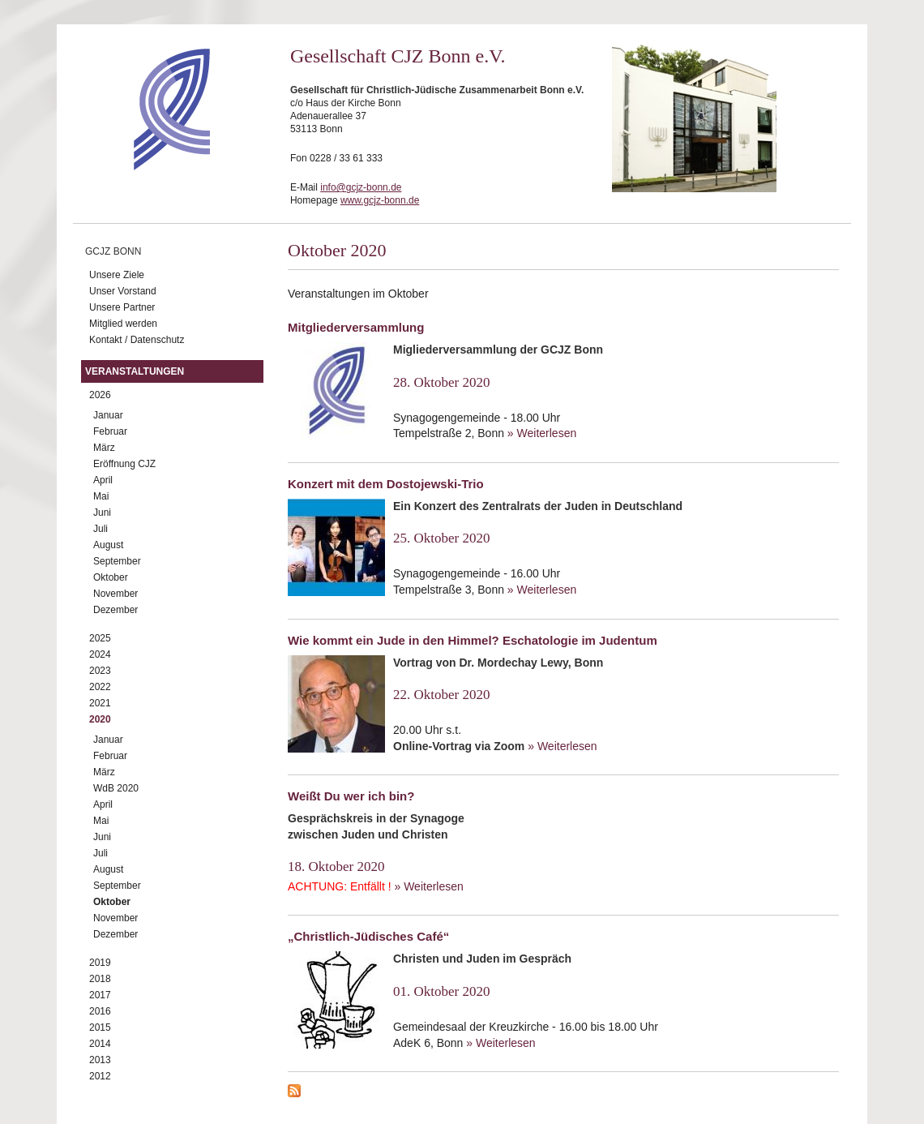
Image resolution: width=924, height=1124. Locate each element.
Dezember (115, 610)
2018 (100, 979)
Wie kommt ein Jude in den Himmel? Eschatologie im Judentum (472, 640)
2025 (100, 638)
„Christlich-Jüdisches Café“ (368, 936)
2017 (100, 995)
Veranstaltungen (134, 371)
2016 (100, 1011)
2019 (100, 962)
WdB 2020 (116, 788)
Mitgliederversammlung (356, 327)
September (117, 561)
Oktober (110, 577)
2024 (100, 654)
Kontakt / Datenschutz (136, 339)
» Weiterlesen (541, 433)
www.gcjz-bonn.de (379, 200)
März (104, 447)
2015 (100, 1027)
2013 (100, 1060)
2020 (100, 719)
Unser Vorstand (122, 291)
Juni (102, 512)
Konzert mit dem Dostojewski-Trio (386, 484)
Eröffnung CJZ (124, 464)
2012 (100, 1076)
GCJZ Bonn (113, 251)
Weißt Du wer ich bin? (351, 796)
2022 (100, 687)
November (115, 593)
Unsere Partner (122, 307)
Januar (108, 415)
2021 (100, 703)
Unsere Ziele (116, 275)
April (103, 480)
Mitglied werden (123, 323)
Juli (100, 528)
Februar (110, 431)
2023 (100, 670)
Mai (101, 496)
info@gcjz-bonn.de (360, 187)
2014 (100, 1043)
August (108, 545)
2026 (100, 395)
